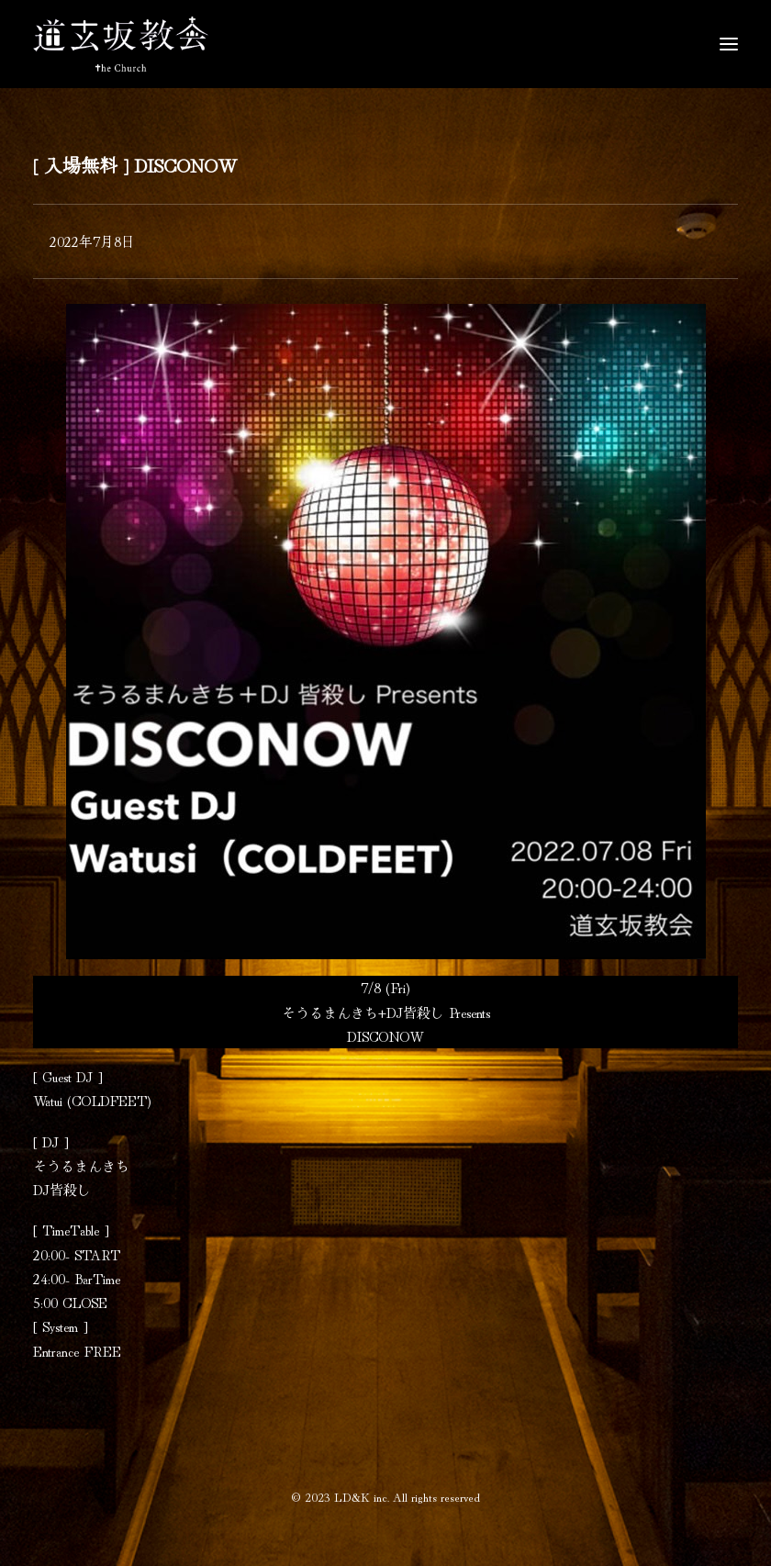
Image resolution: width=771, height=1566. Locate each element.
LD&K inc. (361, 1496)
